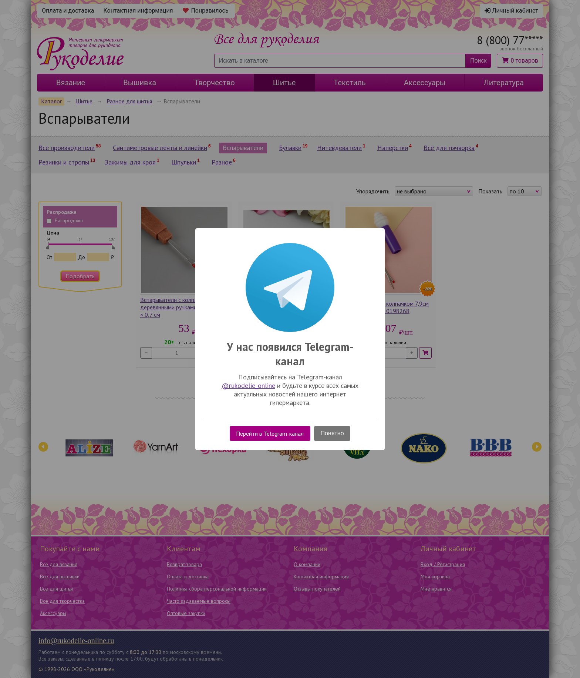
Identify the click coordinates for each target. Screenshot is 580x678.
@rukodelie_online (248, 385)
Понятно (332, 433)
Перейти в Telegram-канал (270, 433)
